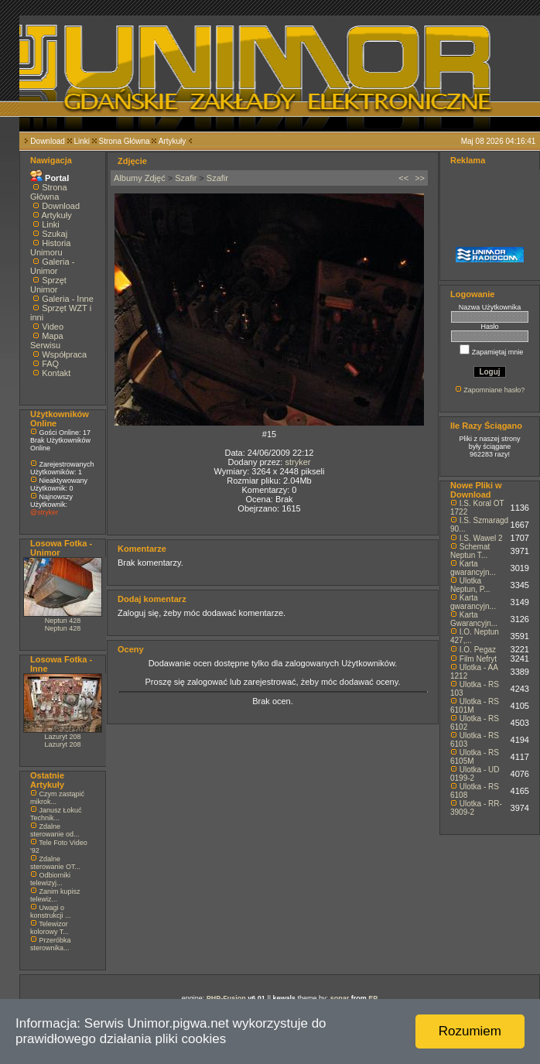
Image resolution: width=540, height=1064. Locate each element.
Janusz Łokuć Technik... (56, 814)
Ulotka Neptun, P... (470, 585)
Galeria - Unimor (52, 266)
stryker (297, 462)
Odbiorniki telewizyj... (50, 879)
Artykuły (172, 141)
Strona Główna (124, 141)
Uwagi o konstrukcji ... (50, 911)
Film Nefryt (478, 659)
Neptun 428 (63, 620)
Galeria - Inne (68, 298)
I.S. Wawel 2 (481, 538)
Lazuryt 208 (62, 737)
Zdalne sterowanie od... (55, 830)
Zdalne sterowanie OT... (55, 863)
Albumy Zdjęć (140, 178)
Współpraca (64, 354)
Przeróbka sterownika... (50, 944)
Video (52, 326)
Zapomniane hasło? (494, 390)
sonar (340, 998)
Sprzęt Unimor (48, 284)
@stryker (44, 512)
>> (420, 178)
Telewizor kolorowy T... (49, 928)
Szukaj (54, 233)
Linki (81, 141)
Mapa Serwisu (46, 340)
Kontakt (56, 373)
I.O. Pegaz (478, 649)
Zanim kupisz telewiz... (55, 895)
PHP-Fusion (226, 998)
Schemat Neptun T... (470, 550)
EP (373, 998)
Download (47, 141)
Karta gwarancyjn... (473, 567)
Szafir (186, 178)
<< (403, 178)
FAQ (50, 363)
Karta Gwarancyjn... (473, 619)
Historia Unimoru (50, 247)
